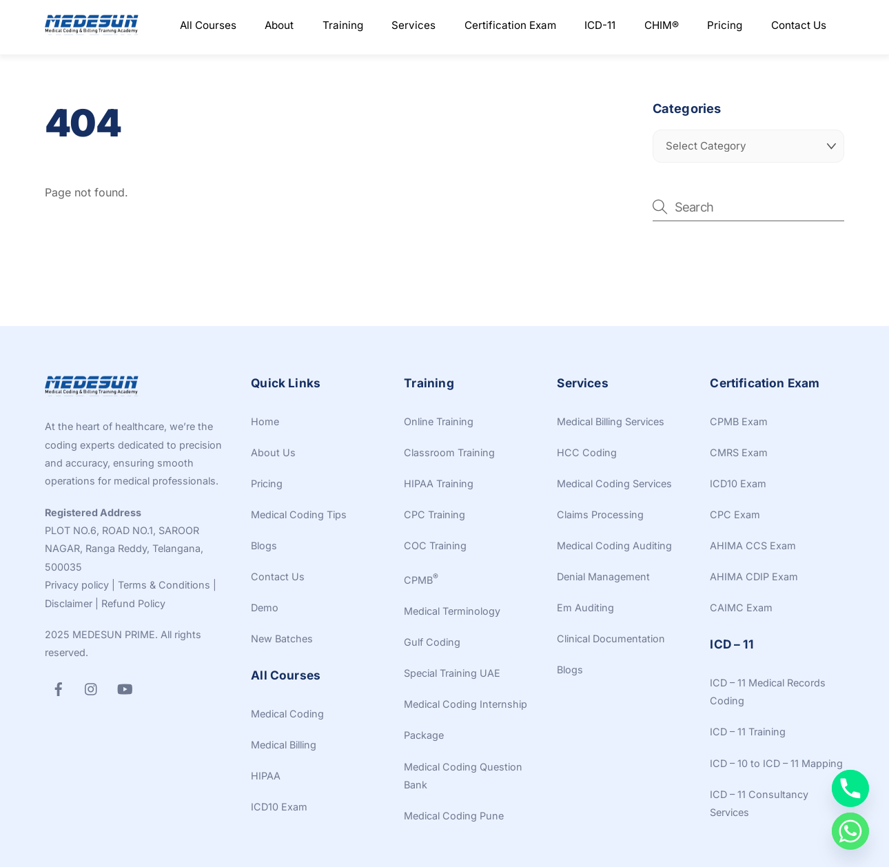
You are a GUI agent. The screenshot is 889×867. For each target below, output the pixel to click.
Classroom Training (449, 452)
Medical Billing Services (610, 421)
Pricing (724, 25)
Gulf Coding (432, 642)
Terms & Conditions (164, 585)
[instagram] (91, 687)
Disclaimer (68, 603)
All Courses (208, 25)
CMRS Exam (739, 452)
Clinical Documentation (611, 638)
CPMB (421, 580)
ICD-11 (599, 25)
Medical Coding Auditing (614, 545)
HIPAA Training (438, 483)
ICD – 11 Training (748, 731)
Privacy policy (77, 585)
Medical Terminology (452, 611)
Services (413, 25)
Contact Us (798, 25)
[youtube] (125, 687)
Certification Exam (510, 25)
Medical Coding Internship (465, 704)
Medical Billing (283, 745)
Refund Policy (133, 603)
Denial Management (603, 576)
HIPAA (265, 776)
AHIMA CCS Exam (753, 545)
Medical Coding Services (614, 483)
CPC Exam (735, 514)
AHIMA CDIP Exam (754, 576)
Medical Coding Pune (454, 816)
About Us (273, 452)
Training (343, 25)
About (279, 25)
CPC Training (434, 514)
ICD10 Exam (279, 807)
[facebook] (58, 687)
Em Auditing (585, 607)
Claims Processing (600, 514)
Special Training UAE (452, 673)
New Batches (282, 638)
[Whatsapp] (850, 831)
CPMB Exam (739, 421)
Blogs (264, 545)
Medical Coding (287, 714)
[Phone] (850, 788)
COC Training (435, 545)
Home (265, 421)
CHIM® (661, 25)
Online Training (438, 421)
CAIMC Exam (741, 607)
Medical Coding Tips (299, 514)
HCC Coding (587, 452)
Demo (264, 607)
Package (424, 735)
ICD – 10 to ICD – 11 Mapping (776, 763)
